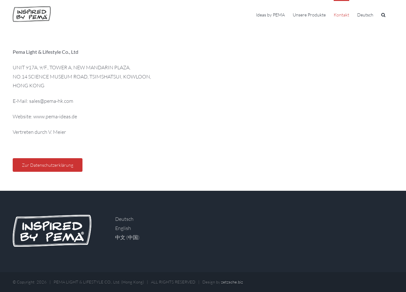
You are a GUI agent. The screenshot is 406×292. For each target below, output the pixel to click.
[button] (383, 14)
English (123, 228)
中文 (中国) (127, 237)
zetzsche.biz (232, 281)
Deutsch (124, 219)
